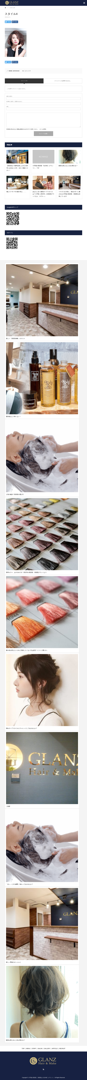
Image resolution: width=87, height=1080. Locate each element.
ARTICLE (55, 1048)
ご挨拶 (8, 806)
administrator (16, 71)
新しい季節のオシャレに (13, 962)
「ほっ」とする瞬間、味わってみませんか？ (19, 884)
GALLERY (47, 1048)
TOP (23, 1048)
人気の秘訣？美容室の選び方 (15, 494)
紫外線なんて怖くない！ (13, 416)
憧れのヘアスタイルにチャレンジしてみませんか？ (21, 728)
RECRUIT (62, 1048)
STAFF (34, 1048)
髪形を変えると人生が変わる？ (15, 1040)
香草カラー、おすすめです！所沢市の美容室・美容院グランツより (26, 572)
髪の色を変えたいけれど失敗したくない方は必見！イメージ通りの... (27, 650)
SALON (40, 1048)
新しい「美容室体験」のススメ (15, 338)
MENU (28, 1048)
